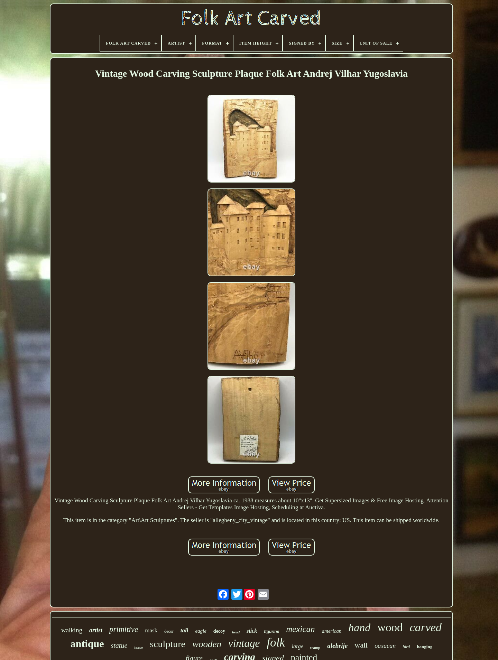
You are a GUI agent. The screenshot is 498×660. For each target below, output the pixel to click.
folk (276, 642)
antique (87, 643)
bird (406, 646)
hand (359, 627)
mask (151, 630)
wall (361, 645)
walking (71, 630)
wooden (206, 644)
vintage (244, 643)
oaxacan (385, 645)
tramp (315, 647)
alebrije (337, 645)
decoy (219, 631)
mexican (300, 629)
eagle (200, 631)
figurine (271, 631)
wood (390, 627)
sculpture (167, 644)
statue (119, 645)
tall (184, 630)
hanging (424, 646)
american (332, 631)
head (236, 632)
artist (95, 630)
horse (138, 648)
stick (252, 631)
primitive (123, 629)
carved (426, 627)
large (297, 646)
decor (169, 631)
